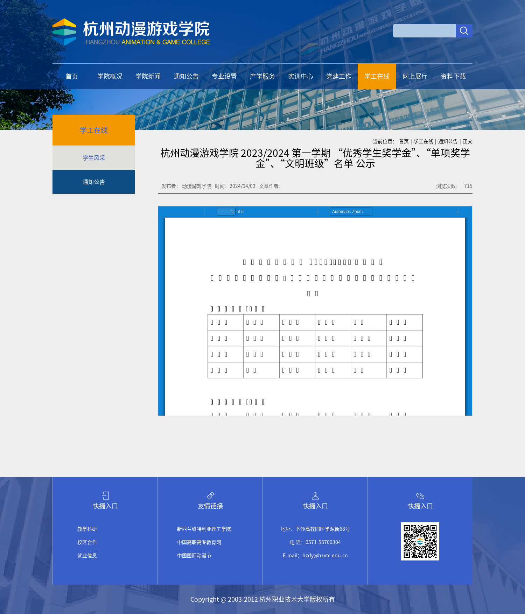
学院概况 (109, 76)
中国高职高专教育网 (199, 542)
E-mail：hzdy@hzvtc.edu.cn (315, 555)
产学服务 (262, 76)
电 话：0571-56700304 (315, 542)
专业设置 (224, 76)
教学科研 (87, 529)
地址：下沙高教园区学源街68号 (315, 529)
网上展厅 (415, 76)
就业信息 (87, 555)
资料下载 (453, 76)
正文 (467, 141)
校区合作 (87, 542)
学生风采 (94, 158)
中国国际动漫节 (194, 555)
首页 (71, 76)
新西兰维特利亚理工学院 (204, 529)
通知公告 (186, 76)
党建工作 (338, 76)
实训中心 (300, 76)
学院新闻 (148, 76)
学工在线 (377, 76)
